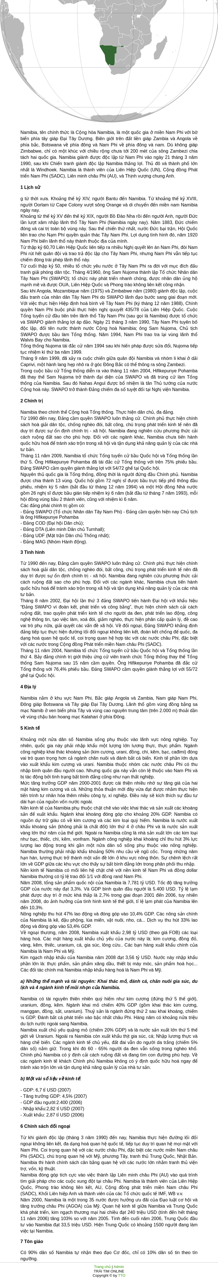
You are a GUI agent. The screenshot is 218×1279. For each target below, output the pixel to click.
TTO (121, 1275)
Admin (119, 1267)
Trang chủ (102, 1267)
